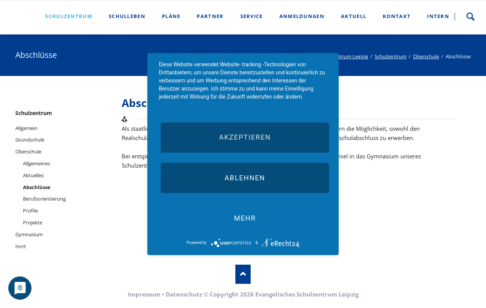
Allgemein (26, 128)
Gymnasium (29, 234)
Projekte (32, 222)
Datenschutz (184, 294)
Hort (20, 246)
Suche (470, 16)
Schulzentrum (390, 56)
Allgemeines (36, 163)
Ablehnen (245, 178)
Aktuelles (33, 175)
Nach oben (243, 274)
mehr (245, 218)
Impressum (144, 294)
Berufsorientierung (44, 198)
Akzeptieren (245, 137)
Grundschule (29, 139)
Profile (30, 210)
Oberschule (426, 56)
